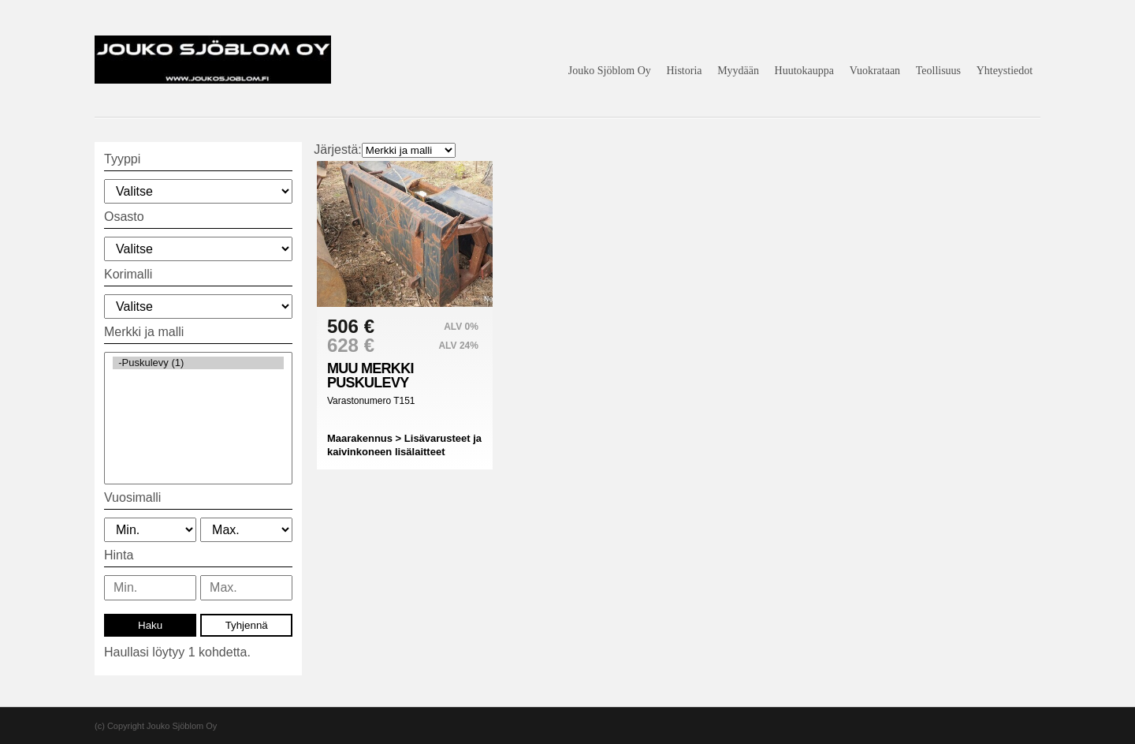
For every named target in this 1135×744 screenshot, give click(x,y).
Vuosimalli (132, 497)
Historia (683, 71)
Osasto (124, 216)
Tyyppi (122, 159)
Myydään (738, 71)
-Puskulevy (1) (198, 363)
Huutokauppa (804, 71)
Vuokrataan (875, 71)
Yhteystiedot (1005, 71)
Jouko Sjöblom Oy (609, 71)
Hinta (118, 555)
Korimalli (128, 274)
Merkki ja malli (144, 331)
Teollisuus (938, 71)
